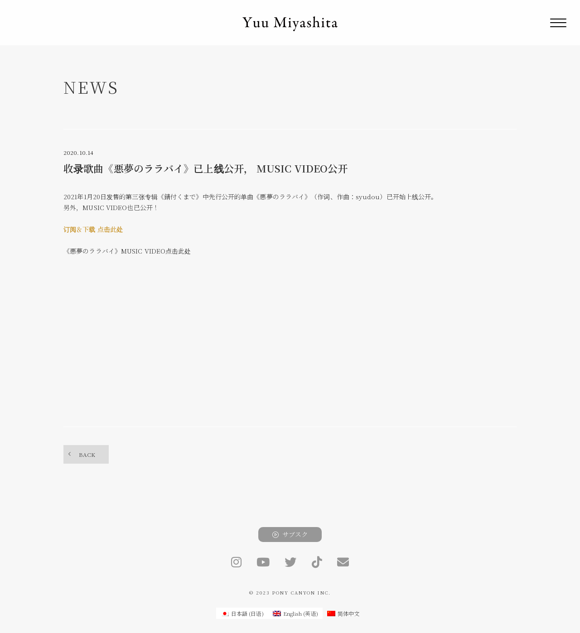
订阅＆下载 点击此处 (93, 229)
